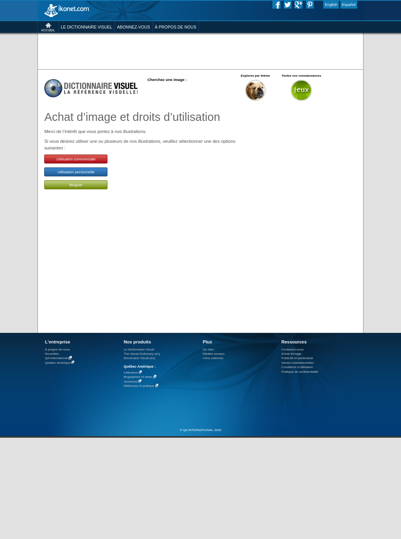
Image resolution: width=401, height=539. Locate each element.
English (331, 4)
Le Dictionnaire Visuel (139, 349)
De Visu (208, 349)
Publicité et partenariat (297, 358)
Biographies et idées (138, 377)
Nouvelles (52, 354)
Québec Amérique (57, 363)
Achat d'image (291, 354)
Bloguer (76, 185)
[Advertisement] (200, 50)
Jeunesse (130, 381)
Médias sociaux (214, 354)
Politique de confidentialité (299, 372)
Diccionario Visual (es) (139, 358)
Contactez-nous (292, 349)
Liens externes (213, 358)
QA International (56, 358)
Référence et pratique (139, 386)
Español (349, 4)
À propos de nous (57, 349)
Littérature (131, 372)
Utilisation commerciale (75, 159)
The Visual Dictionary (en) (142, 354)
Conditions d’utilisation (297, 367)
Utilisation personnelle (76, 172)
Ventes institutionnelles (297, 363)
